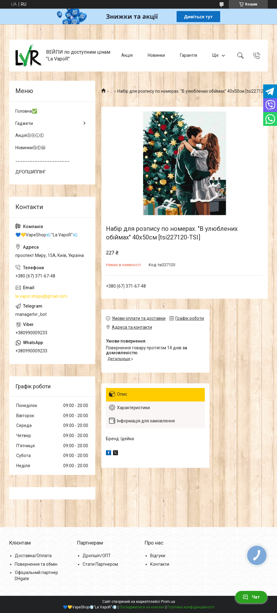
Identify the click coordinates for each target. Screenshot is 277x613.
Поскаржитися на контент (142, 607)
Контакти (159, 564)
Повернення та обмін (36, 564)
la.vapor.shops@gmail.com (41, 296)
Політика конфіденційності (190, 607)
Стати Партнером (100, 564)
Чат (251, 597)
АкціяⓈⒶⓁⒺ (29, 135)
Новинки (156, 55)
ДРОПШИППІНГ (30, 171)
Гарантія (188, 55)
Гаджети (24, 123)
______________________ (42, 159)
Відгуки (157, 555)
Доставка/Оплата (33, 555)
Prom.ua (168, 601)
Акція (127, 55)
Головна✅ (26, 111)
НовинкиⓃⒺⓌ (30, 147)
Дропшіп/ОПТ (97, 555)
